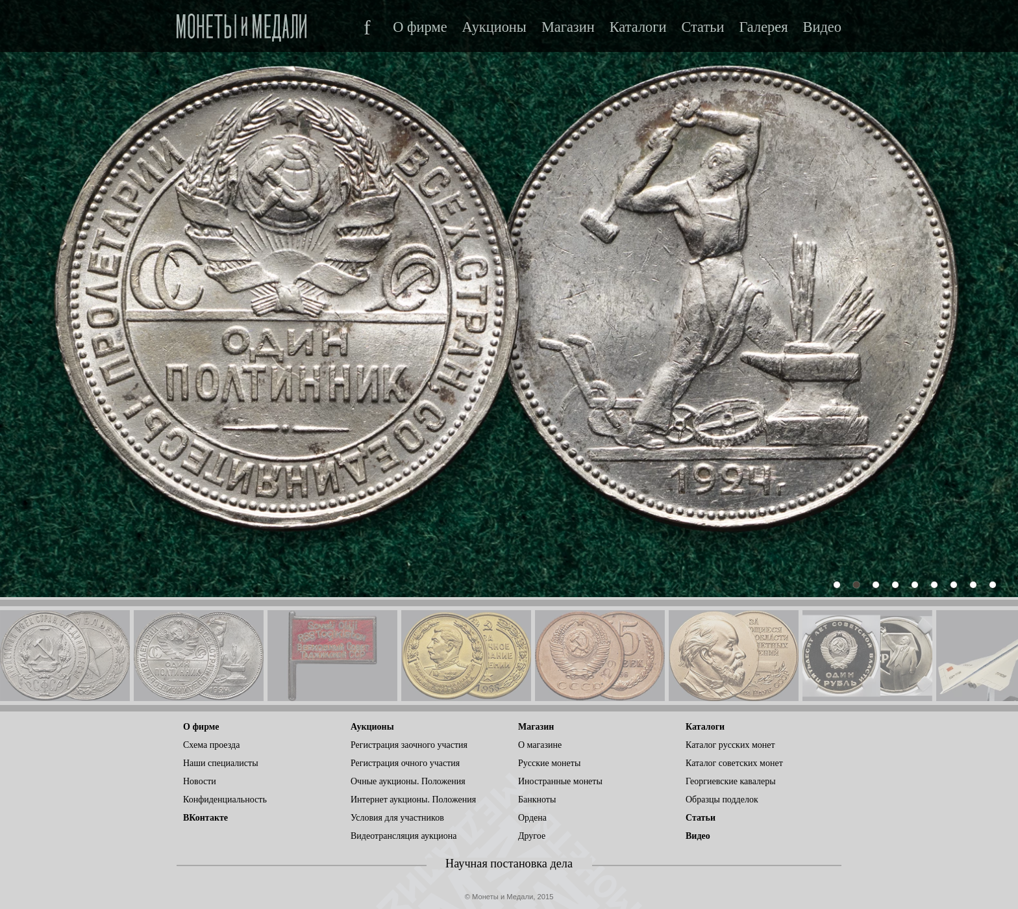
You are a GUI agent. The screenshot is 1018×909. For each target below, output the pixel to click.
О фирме (420, 27)
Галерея (763, 27)
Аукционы (494, 27)
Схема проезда (211, 745)
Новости (199, 781)
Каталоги (638, 27)
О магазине (540, 745)
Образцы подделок (722, 799)
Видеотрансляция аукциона (404, 836)
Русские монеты (549, 763)
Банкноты (537, 799)
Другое (531, 836)
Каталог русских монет (730, 745)
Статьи (702, 27)
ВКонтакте (205, 818)
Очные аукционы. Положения (408, 781)
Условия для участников (397, 818)
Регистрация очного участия (405, 763)
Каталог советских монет (734, 763)
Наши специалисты (220, 763)
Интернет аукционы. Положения (413, 799)
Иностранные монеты (560, 781)
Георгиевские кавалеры (731, 781)
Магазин (568, 27)
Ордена (532, 818)
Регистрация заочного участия (409, 745)
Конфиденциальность (225, 799)
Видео (822, 27)
